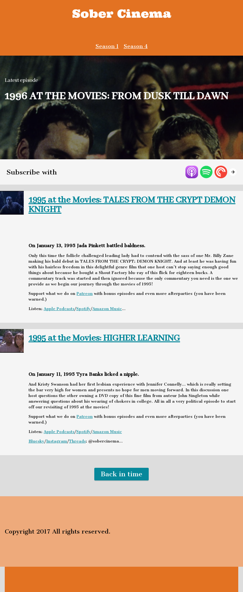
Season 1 (107, 46)
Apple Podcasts (59, 308)
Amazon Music (107, 308)
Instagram (56, 441)
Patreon (85, 293)
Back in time (121, 474)
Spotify (83, 308)
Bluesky (36, 441)
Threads (77, 441)
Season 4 (136, 46)
